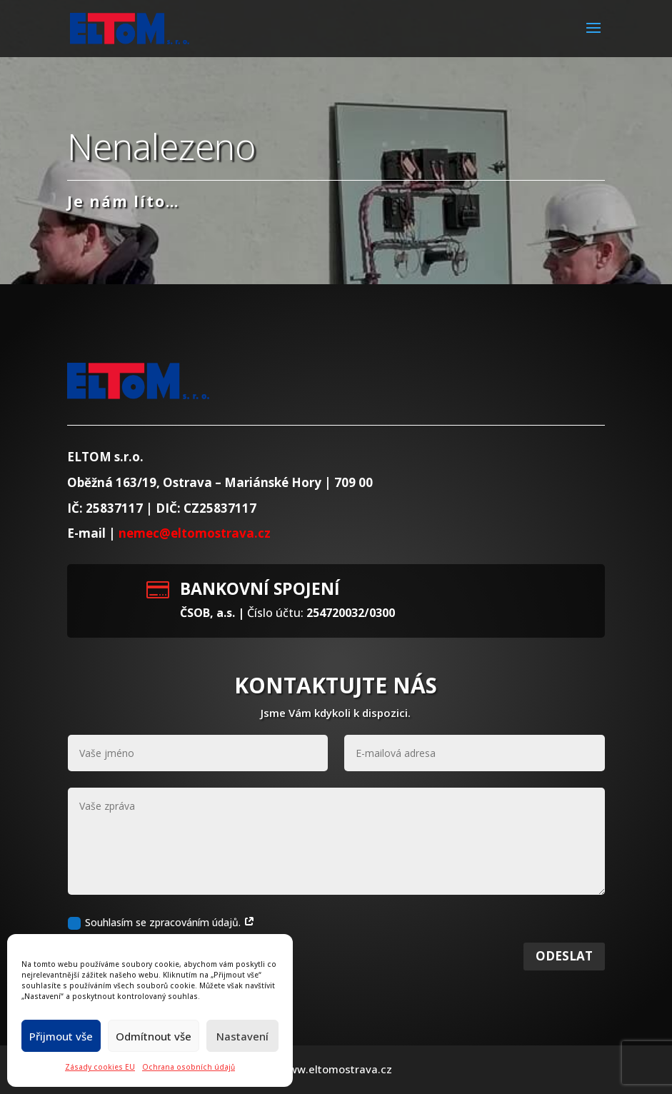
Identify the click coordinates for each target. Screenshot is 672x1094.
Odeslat (564, 988)
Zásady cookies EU (100, 1067)
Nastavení (242, 1036)
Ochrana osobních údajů (188, 1067)
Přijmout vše (61, 1036)
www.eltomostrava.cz (336, 1069)
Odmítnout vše (153, 1036)
